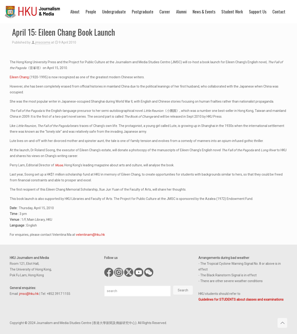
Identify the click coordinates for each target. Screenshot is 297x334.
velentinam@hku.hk (90, 234)
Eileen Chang (19, 77)
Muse (59, 165)
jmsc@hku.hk (29, 294)
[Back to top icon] (282, 323)
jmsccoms (42, 42)
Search (183, 290)
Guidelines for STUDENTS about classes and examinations (241, 299)
